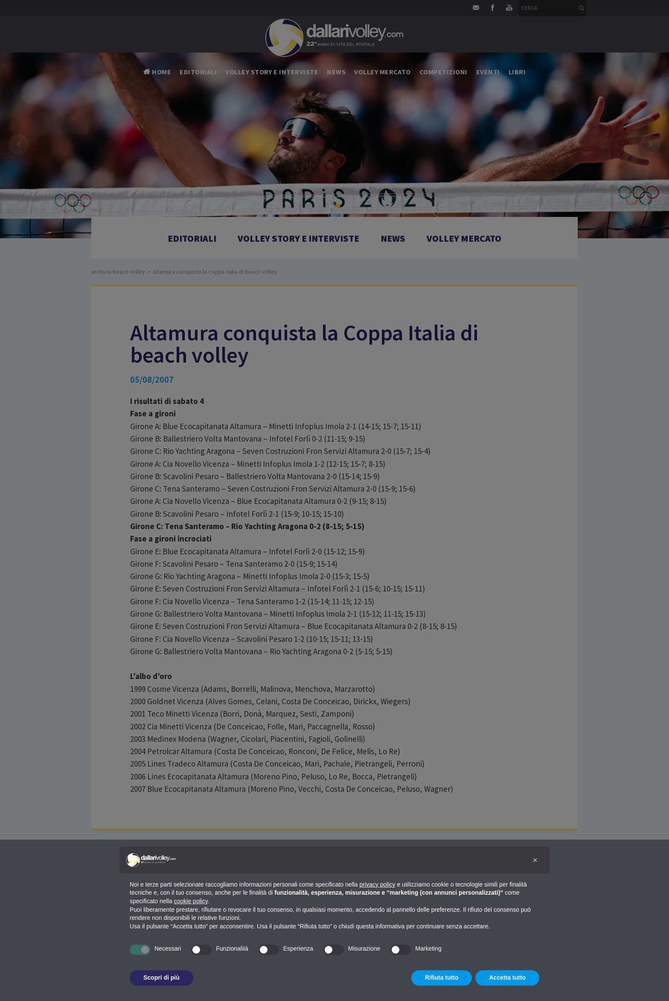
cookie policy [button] (191, 901)
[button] (535, 860)
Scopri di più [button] (161, 977)
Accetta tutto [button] (507, 977)
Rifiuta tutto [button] (442, 977)
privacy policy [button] (378, 884)
